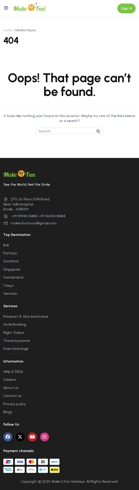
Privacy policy (14, 404)
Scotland (10, 261)
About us (10, 388)
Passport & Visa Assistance (25, 316)
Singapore (11, 269)
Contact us (12, 396)
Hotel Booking (14, 324)
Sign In (126, 8)
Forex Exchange (16, 349)
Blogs (7, 412)
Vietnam (10, 293)
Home (7, 30)
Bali (6, 245)
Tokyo (8, 285)
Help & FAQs (13, 371)
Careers (9, 379)
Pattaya (10, 253)
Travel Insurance (16, 341)
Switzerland (13, 277)
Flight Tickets (14, 333)
